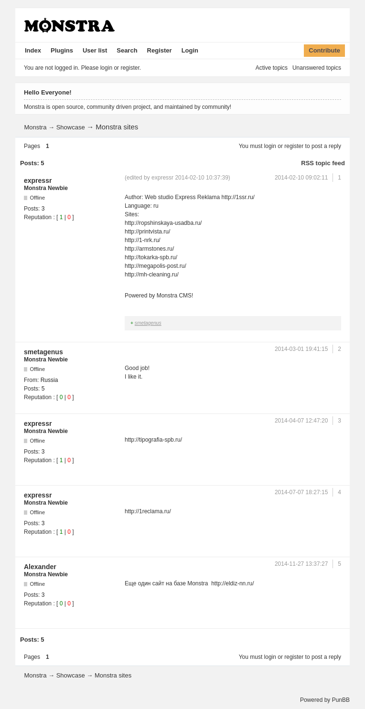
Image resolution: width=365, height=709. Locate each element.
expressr (38, 180)
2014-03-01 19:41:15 (301, 349)
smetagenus (148, 323)
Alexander (40, 567)
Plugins (62, 50)
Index (33, 50)
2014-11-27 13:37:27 (301, 564)
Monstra (35, 127)
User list (95, 50)
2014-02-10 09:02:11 (301, 177)
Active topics (272, 67)
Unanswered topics (316, 67)
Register (159, 50)
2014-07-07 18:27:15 (301, 492)
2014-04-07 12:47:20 (301, 420)
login (270, 146)
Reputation (38, 217)
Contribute (324, 50)
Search (127, 50)
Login (190, 50)
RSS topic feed (323, 163)
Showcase (70, 127)
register (293, 146)
